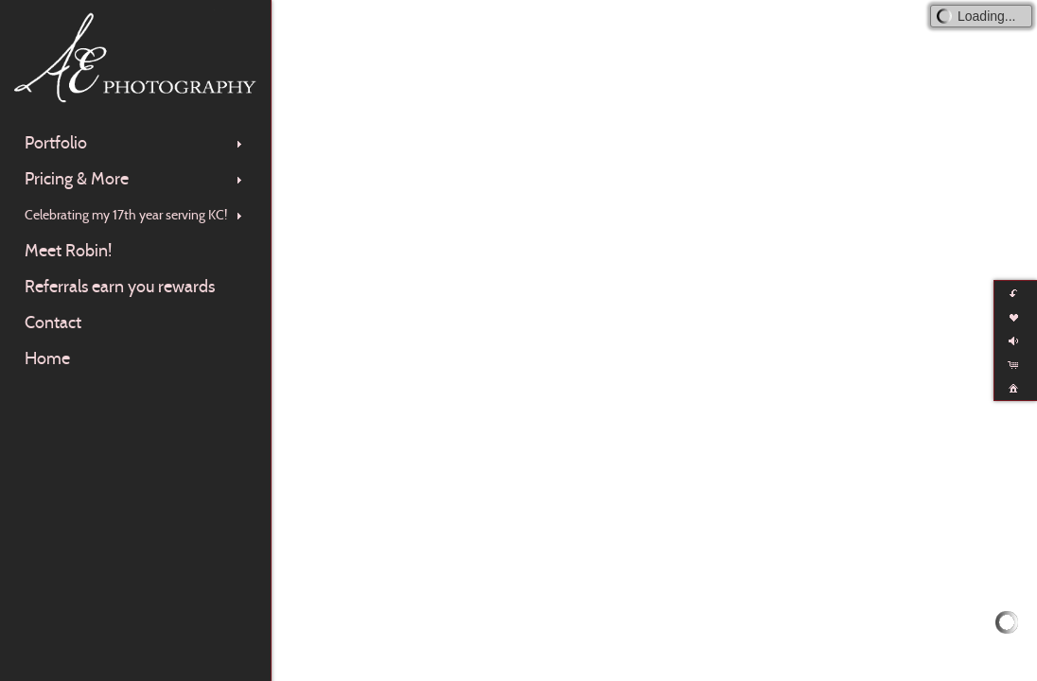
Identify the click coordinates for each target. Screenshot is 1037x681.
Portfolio (135, 142)
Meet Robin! (68, 250)
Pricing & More (135, 178)
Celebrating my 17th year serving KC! (135, 214)
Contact (53, 322)
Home (47, 358)
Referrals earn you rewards (120, 286)
